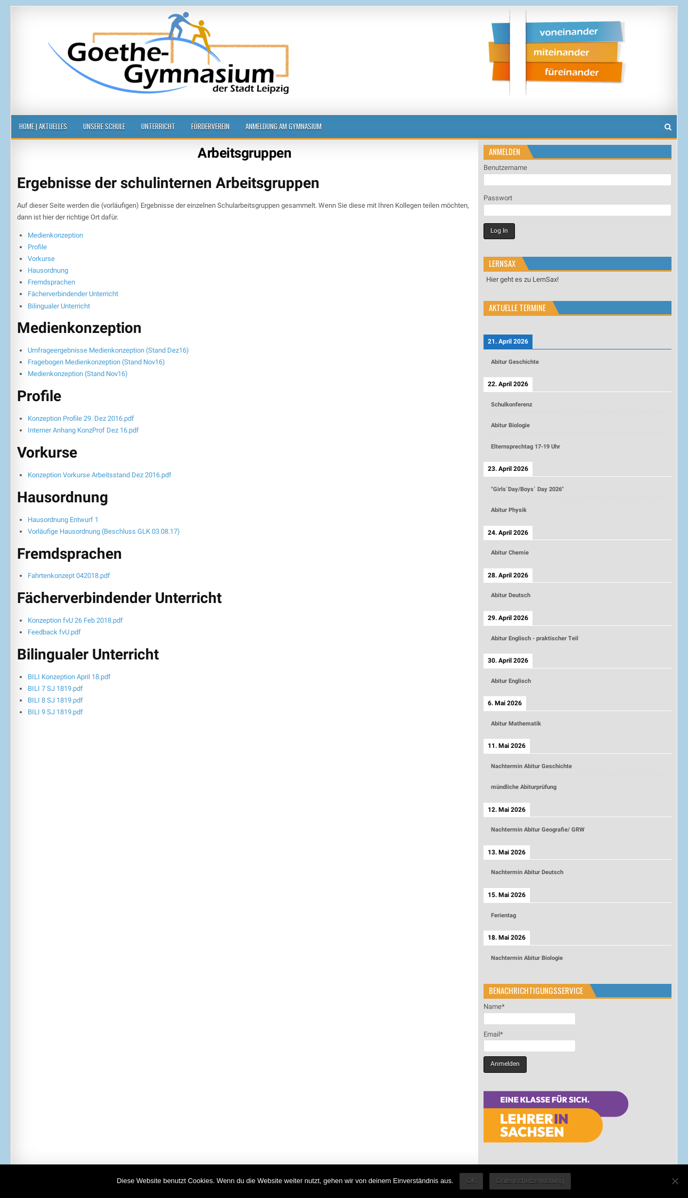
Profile (37, 247)
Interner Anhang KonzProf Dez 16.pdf (83, 430)
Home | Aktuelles (43, 126)
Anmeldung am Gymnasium (283, 126)
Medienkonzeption (55, 235)
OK (471, 1181)
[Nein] (674, 1181)
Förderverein (210, 126)
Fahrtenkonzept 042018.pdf (69, 576)
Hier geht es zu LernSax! (522, 279)
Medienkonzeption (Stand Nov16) (78, 374)
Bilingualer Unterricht (59, 306)
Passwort (498, 198)
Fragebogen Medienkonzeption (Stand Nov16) (96, 362)
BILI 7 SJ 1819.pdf (55, 688)
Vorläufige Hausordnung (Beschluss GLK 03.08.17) (104, 531)
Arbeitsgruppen (244, 153)
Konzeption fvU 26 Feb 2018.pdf (75, 620)
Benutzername (505, 168)
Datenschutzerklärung (529, 1181)
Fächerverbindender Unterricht (73, 294)
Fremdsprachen (51, 282)
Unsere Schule (104, 126)
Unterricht (158, 126)
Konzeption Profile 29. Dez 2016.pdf (81, 418)
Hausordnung (48, 270)
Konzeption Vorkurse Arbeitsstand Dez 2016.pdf (99, 475)
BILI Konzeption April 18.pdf (69, 677)
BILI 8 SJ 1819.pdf (55, 700)
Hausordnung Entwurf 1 (63, 520)
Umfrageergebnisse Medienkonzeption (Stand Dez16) (108, 350)
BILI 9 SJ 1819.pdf (55, 712)
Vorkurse (41, 259)
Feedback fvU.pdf (54, 632)
